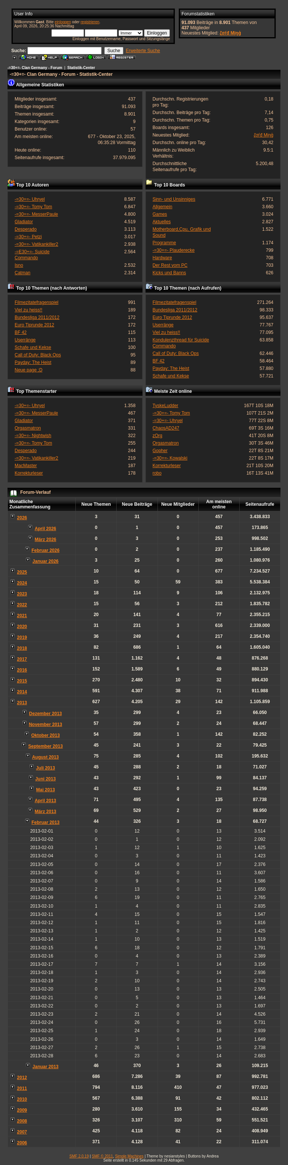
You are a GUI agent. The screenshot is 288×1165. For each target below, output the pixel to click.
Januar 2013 (45, 1066)
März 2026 (45, 539)
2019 (22, 637)
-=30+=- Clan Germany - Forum (35, 68)
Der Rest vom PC (170, 265)
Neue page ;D (28, 370)
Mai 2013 (45, 789)
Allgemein (162, 206)
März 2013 (45, 811)
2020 (22, 626)
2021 (22, 615)
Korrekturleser (29, 473)
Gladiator (24, 221)
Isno (19, 265)
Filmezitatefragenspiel (36, 302)
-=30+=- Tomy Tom (33, 206)
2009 (22, 1110)
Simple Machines (129, 1156)
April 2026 (45, 528)
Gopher (160, 450)
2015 (22, 681)
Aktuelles (162, 221)
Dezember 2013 (45, 713)
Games (160, 214)
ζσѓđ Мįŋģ (230, 33)
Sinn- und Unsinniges (174, 199)
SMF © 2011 (102, 1156)
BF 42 (21, 332)
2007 (22, 1132)
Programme (164, 242)
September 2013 (45, 746)
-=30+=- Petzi (28, 236)
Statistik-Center (81, 68)
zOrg (157, 435)
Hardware (162, 257)
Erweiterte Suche (143, 50)
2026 (22, 517)
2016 (22, 670)
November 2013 (45, 724)
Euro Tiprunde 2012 (34, 325)
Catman (22, 272)
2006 (22, 1142)
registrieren (90, 22)
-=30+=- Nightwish (33, 435)
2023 (22, 594)
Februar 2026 (46, 550)
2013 (22, 702)
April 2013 (45, 800)
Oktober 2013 (45, 735)
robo (157, 473)
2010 (22, 1099)
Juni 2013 (45, 779)
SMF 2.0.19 (79, 1156)
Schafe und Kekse (33, 347)
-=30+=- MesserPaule (36, 214)
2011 (22, 1088)
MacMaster (26, 465)
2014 (22, 691)
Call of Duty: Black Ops (38, 355)
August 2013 (45, 757)
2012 (22, 1077)
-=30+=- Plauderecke (174, 250)
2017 (22, 659)
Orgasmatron (28, 428)
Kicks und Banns (169, 272)
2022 (22, 604)
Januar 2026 (45, 561)
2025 (22, 572)
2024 (22, 583)
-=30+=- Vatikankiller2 (36, 244)
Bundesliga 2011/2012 (37, 317)
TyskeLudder (165, 405)
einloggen (63, 22)
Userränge (25, 340)
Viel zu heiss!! (28, 310)
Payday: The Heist (33, 362)
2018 (22, 648)
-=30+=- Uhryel (30, 199)
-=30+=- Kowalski (170, 458)
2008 (22, 1121)
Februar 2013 (46, 822)
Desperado (26, 229)
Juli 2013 (45, 768)
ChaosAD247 (166, 428)
